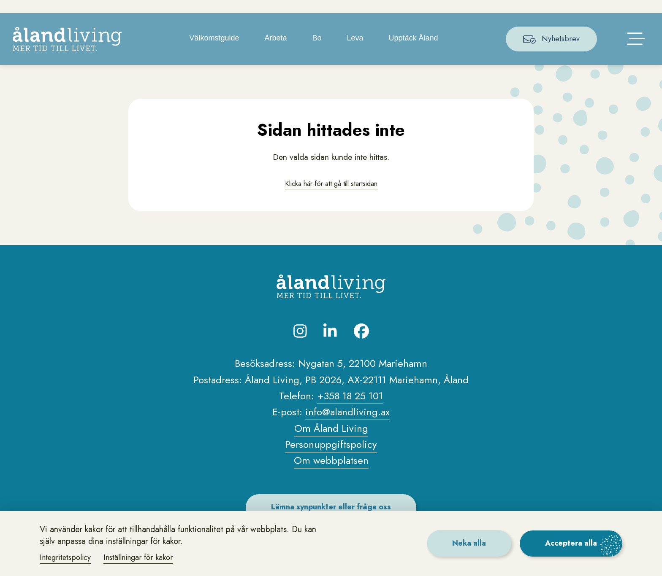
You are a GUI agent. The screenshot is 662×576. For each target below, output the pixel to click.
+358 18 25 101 (350, 408)
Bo (317, 50)
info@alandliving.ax (347, 424)
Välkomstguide (214, 50)
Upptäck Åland (414, 50)
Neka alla (467, 543)
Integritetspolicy (66, 557)
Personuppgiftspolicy (331, 457)
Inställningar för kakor (140, 557)
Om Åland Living (331, 440)
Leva (355, 50)
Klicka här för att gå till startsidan (331, 196)
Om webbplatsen (331, 473)
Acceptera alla (571, 543)
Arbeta (276, 50)
